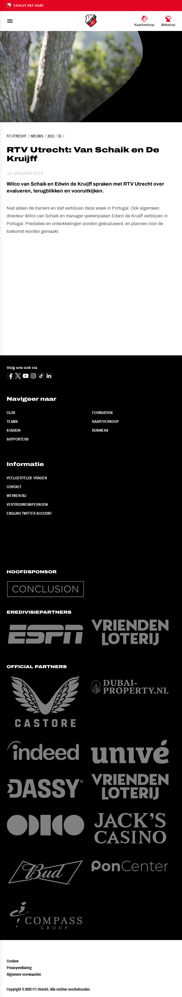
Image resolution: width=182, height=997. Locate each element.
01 (59, 136)
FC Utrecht (16, 136)
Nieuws (37, 136)
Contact (14, 486)
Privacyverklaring (19, 967)
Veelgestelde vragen (27, 477)
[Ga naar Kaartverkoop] (144, 21)
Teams (12, 421)
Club (11, 412)
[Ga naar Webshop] (168, 21)
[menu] (10, 21)
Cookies (12, 961)
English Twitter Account (29, 513)
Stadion (13, 430)
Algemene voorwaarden (24, 974)
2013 (50, 136)
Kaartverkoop (105, 421)
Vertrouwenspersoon (27, 504)
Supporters (18, 439)
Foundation (102, 412)
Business (100, 430)
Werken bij (16, 495)
